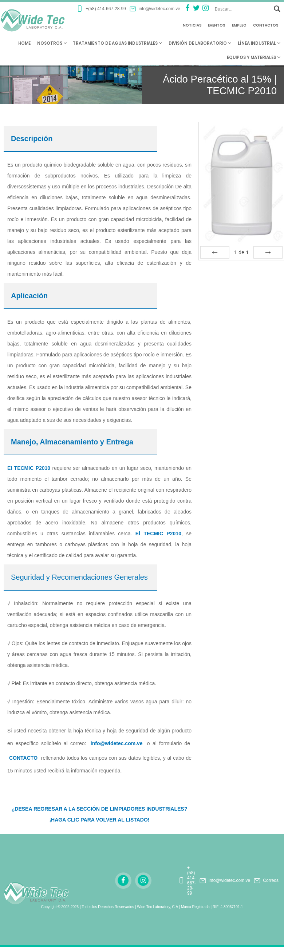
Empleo (239, 25)
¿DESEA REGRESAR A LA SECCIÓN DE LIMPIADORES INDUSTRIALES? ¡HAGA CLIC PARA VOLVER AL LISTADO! (100, 814)
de (241, 252)
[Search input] (242, 9)
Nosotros (52, 43)
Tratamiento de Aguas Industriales (117, 43)
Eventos (216, 25)
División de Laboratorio (200, 43)
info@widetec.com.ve (117, 743)
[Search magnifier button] (277, 9)
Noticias (192, 25)
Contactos (266, 25)
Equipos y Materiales (253, 57)
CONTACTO (23, 758)
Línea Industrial (259, 43)
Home (24, 43)
